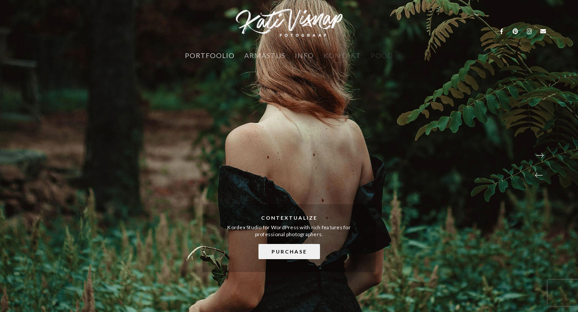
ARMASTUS (264, 55)
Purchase (289, 251)
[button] (539, 175)
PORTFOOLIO (210, 55)
